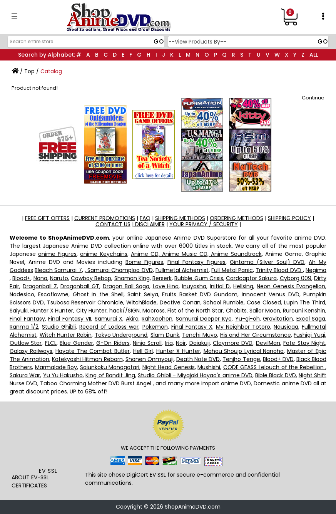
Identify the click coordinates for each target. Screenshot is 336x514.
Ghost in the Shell (98, 294)
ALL (313, 55)
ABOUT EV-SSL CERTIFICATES (30, 481)
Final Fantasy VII (69, 319)
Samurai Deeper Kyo (204, 319)
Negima (316, 270)
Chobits (236, 310)
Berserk (162, 278)
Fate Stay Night (304, 343)
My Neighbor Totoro (243, 327)
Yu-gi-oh (247, 319)
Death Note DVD (198, 359)
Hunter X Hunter (51, 310)
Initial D (220, 286)
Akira (132, 319)
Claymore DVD (232, 343)
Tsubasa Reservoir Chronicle (85, 302)
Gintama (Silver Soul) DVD (267, 262)
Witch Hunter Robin (66, 335)
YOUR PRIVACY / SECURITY (203, 224)
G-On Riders (112, 343)
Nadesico (22, 294)
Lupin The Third (305, 302)
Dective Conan (180, 302)
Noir (181, 343)
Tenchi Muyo (199, 335)
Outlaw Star (26, 343)
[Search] (85, 41)
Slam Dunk (164, 335)
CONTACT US (112, 224)
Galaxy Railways (31, 351)
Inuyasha (194, 286)
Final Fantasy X (191, 327)
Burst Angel (137, 383)
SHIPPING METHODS (180, 218)
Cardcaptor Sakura (251, 278)
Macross (153, 310)
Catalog (51, 71)
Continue (313, 97)
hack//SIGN (124, 310)
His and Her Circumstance (255, 335)
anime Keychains (103, 254)
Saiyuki (19, 310)
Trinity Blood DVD (279, 270)
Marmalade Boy (56, 367)
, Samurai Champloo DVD (119, 270)
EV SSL (48, 471)
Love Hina (166, 286)
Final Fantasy (27, 319)
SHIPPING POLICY (289, 218)
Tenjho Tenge (241, 359)
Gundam (225, 294)
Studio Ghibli (59, 327)
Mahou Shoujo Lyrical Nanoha (244, 351)
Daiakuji (199, 343)
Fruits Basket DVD (186, 294)
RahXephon (157, 319)
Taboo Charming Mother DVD (79, 383)
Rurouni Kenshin (304, 310)
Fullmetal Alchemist (182, 270)
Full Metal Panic (231, 270)
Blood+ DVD (278, 359)
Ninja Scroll (147, 343)
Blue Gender (76, 343)
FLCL (51, 343)
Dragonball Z (40, 286)
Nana (40, 278)
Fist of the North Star (195, 310)
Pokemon (155, 327)
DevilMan (268, 343)
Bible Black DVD (275, 375)
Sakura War (25, 375)
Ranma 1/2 (24, 327)
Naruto (59, 278)
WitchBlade (141, 302)
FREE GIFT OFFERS (47, 218)
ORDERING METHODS (236, 218)
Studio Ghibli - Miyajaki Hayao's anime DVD (195, 375)
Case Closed (264, 302)
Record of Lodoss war (109, 327)
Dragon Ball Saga (126, 286)
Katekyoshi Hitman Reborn (87, 359)
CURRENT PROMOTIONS (104, 218)
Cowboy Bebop (91, 278)
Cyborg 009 (295, 278)
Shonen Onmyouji (149, 359)
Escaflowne (53, 294)
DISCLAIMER (149, 224)
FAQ (145, 218)
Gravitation (278, 319)
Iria (169, 343)
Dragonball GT (79, 286)
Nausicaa (286, 327)
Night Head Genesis (168, 367)
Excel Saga (311, 319)
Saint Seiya (142, 294)
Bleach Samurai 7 (58, 270)
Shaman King (132, 278)
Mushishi (208, 367)
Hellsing (243, 286)
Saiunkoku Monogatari (110, 367)
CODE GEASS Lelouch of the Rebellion (274, 367)
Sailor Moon (264, 310)
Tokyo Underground (121, 335)
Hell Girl (143, 351)
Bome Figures (144, 262)
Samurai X (109, 319)
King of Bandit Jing (110, 375)
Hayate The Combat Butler (92, 351)
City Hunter (91, 310)
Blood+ (21, 278)
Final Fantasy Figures (196, 262)
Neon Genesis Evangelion (291, 286)
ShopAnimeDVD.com (193, 507)
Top (29, 71)
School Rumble (223, 302)
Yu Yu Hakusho (63, 375)
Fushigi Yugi (309, 335)
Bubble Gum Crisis (198, 278)
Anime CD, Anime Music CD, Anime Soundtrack (196, 254)
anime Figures (57, 254)
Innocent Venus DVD (270, 294)
